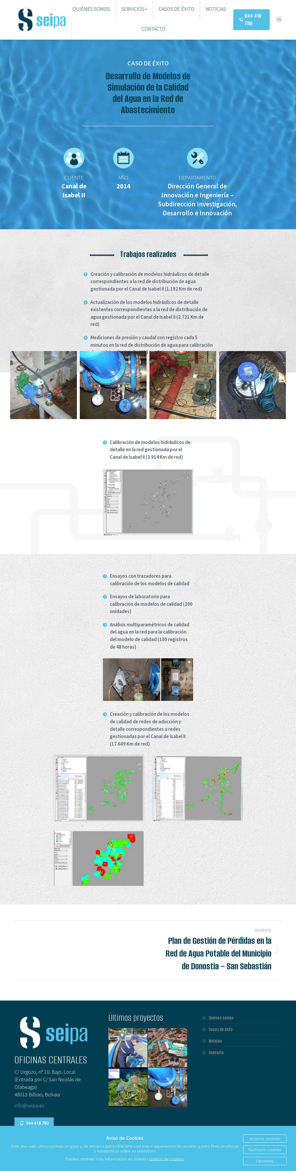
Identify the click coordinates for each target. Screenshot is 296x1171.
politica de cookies (166, 1158)
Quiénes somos (221, 1018)
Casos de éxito (221, 1029)
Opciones (264, 1160)
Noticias (215, 1041)
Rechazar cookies (264, 1149)
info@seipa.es (29, 1105)
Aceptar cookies (265, 1138)
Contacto (216, 1053)
